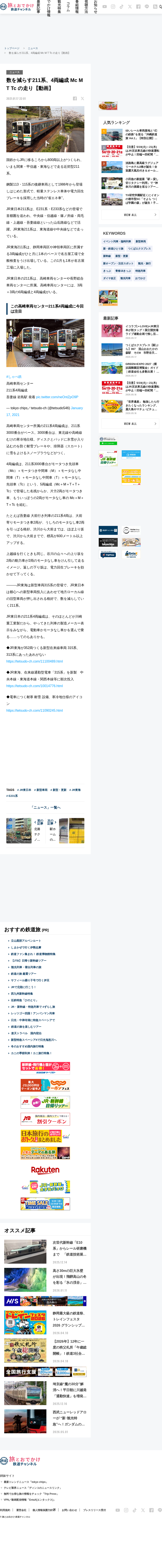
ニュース (33, 48)
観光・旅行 (144, 263)
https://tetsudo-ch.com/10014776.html (34, 686)
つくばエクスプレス (139, 248)
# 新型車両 (40, 790)
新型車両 (141, 241)
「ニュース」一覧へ (45, 807)
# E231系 (12, 795)
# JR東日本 (24, 790)
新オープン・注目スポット (118, 263)
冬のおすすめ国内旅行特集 (27, 1046)
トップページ (11, 48)
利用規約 (5, 1510)
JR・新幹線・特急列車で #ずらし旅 (33, 1006)
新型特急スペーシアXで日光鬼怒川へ (34, 1039)
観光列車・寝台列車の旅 (26, 967)
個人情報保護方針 (42, 1510)
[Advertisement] (81, 29)
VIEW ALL (130, 214)
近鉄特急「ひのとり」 (24, 1000)
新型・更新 (121, 256)
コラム (68, 7)
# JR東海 (75, 790)
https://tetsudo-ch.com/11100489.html (34, 661)
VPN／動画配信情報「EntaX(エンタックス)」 (30, 1499)
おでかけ (140, 278)
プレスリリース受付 (94, 1510)
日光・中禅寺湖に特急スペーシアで (33, 1020)
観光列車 (125, 278)
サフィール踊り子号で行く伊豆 (30, 980)
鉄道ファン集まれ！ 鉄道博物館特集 (33, 954)
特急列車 (140, 270)
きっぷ (107, 270)
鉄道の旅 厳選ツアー (23, 973)
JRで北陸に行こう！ (23, 986)
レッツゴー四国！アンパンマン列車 (33, 1013)
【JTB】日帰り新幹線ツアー (29, 960)
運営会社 (21, 1510)
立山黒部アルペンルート (26, 940)
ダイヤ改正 (109, 278)
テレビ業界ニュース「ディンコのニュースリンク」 (33, 1487)
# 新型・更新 (58, 790)
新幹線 (107, 256)
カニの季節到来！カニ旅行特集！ (31, 1053)
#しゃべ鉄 (14, 376)
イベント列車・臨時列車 (117, 241)
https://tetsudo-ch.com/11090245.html (34, 710)
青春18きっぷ (123, 270)
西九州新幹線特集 (22, 993)
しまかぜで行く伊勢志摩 (26, 947)
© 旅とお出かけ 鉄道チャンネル (15, 1517)
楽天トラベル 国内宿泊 (26, 1033)
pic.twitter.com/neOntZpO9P (57, 397)
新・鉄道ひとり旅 (113, 248)
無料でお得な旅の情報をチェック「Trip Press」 (31, 1493)
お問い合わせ (69, 1510)
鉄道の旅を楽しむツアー (26, 1026)
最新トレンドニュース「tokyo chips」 (26, 1482)
